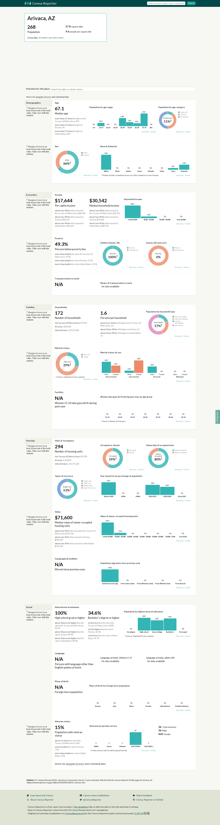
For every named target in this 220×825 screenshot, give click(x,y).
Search (191, 3)
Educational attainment (67, 607)
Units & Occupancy (64, 440)
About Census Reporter (41, 799)
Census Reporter (40, 3)
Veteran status (62, 721)
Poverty (59, 238)
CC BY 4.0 (142, 813)
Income (58, 194)
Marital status (62, 348)
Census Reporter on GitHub (149, 799)
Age (57, 102)
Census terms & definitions (96, 795)
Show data (145, 132)
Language (59, 653)
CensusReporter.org (74, 813)
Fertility (59, 392)
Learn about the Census (41, 795)
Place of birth (61, 681)
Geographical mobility (66, 558)
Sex (57, 146)
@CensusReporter (92, 799)
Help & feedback (144, 795)
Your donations (80, 807)
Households (61, 307)
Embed (153, 132)
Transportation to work (67, 278)
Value (58, 511)
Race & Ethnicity (108, 146)
